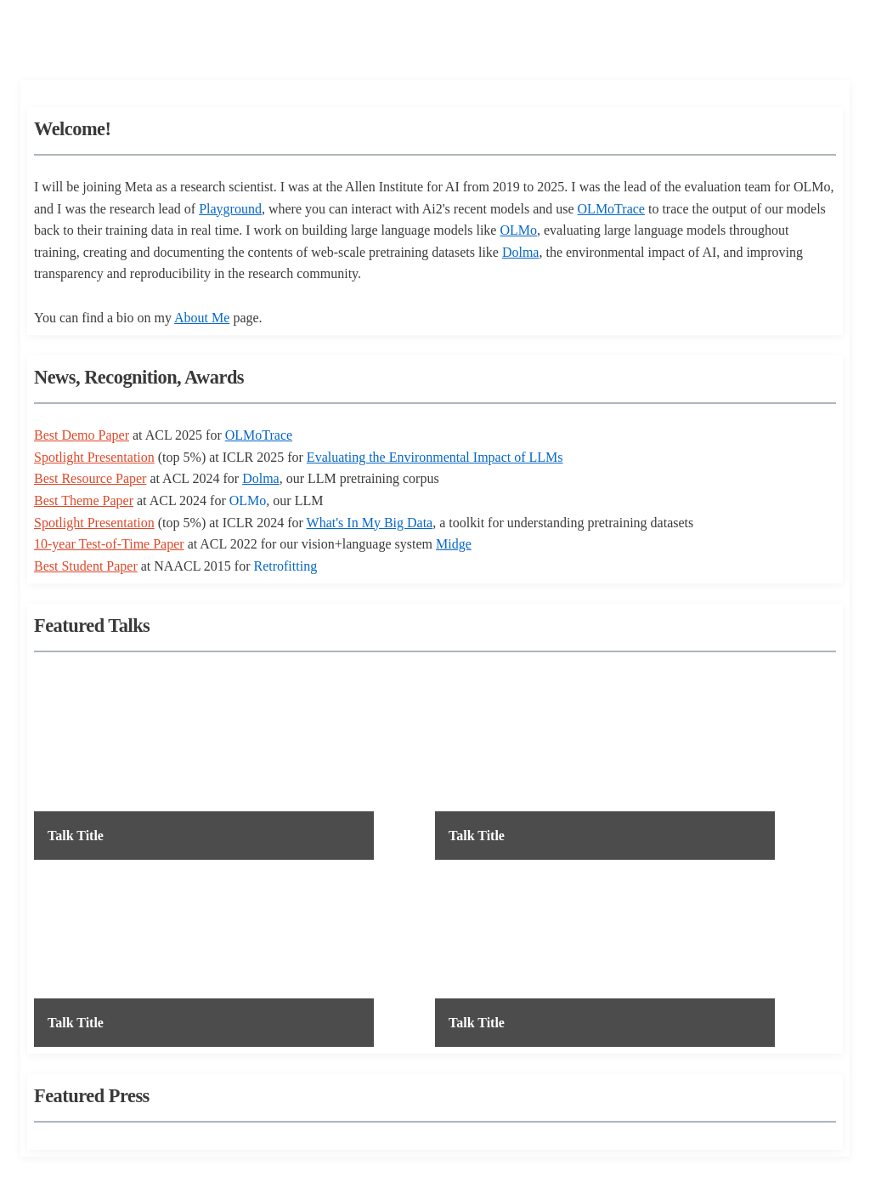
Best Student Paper (86, 566)
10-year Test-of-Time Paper (109, 544)
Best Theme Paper (83, 500)
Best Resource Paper (90, 478)
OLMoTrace (611, 209)
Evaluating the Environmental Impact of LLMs (435, 457)
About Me (201, 317)
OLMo (518, 230)
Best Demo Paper (81, 435)
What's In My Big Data (370, 522)
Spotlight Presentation (94, 457)
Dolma (521, 252)
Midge (454, 544)
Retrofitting (285, 566)
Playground (230, 209)
